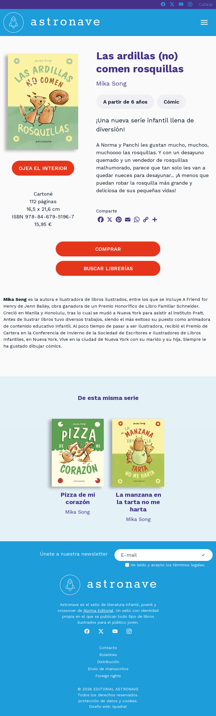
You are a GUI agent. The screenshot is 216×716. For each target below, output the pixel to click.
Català (206, 4)
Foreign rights (108, 676)
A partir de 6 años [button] (125, 102)
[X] (172, 4)
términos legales (188, 565)
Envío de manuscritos (108, 668)
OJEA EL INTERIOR (43, 168)
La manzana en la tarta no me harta (138, 502)
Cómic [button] (171, 102)
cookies (129, 701)
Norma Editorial (98, 610)
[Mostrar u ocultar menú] (204, 22)
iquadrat (119, 706)
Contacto (108, 647)
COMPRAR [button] (108, 249)
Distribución (108, 661)
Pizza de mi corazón (77, 498)
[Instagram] (190, 4)
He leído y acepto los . (167, 565)
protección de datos (98, 701)
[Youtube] (181, 4)
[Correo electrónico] (154, 555)
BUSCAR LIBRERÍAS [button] (108, 268)
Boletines (108, 654)
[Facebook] (163, 4)
